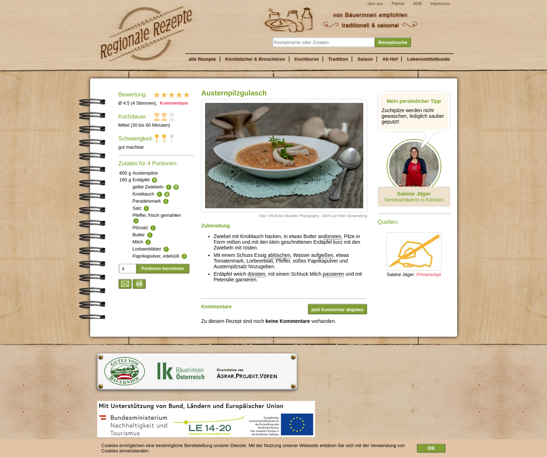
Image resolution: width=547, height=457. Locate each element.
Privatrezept (428, 274)
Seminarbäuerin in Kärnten (413, 197)
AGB (417, 3)
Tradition (338, 59)
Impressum (440, 3)
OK (431, 449)
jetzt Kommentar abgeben (337, 309)
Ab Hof (390, 59)
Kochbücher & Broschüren (255, 59)
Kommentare (173, 103)
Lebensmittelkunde (428, 59)
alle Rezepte (202, 59)
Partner (398, 3)
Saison (365, 59)
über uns (375, 3)
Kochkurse (306, 59)
